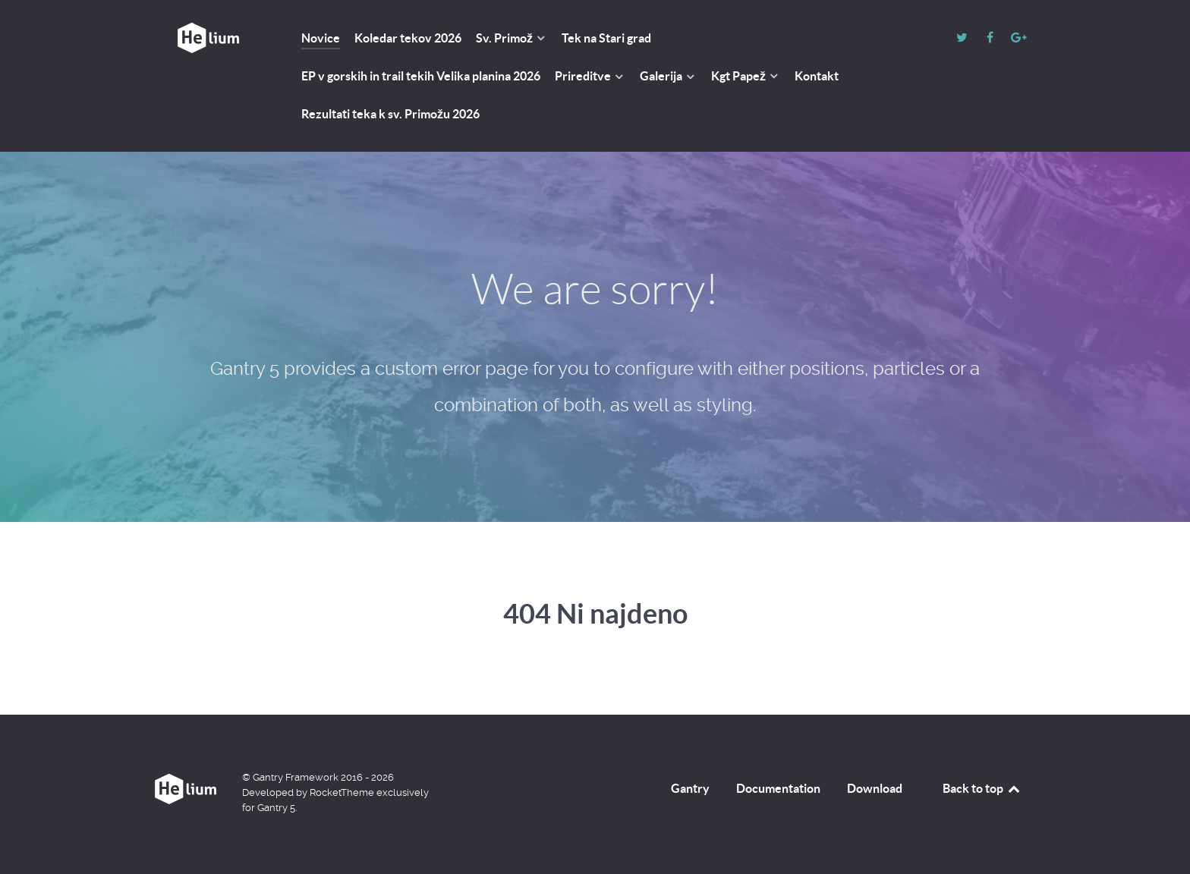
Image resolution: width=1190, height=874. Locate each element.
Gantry (690, 788)
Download (874, 788)
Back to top (982, 788)
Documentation (778, 788)
